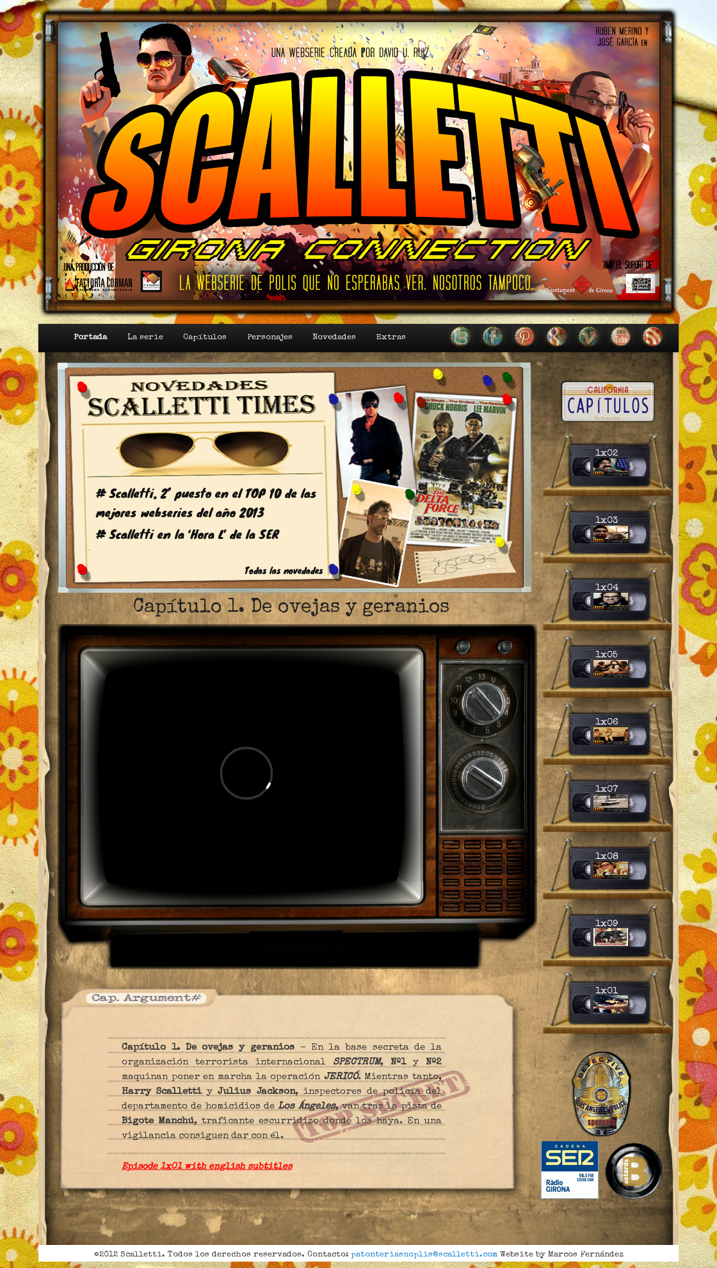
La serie (145, 337)
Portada (90, 337)
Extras (391, 337)
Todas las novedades (284, 570)
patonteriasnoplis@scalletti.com (424, 1255)
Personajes (270, 337)
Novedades (334, 337)
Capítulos (205, 337)
